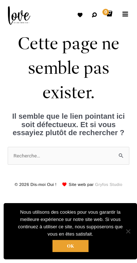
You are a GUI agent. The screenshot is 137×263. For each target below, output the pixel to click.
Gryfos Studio (108, 184)
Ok (70, 246)
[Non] (128, 231)
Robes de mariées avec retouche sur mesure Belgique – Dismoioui (19, 15)
